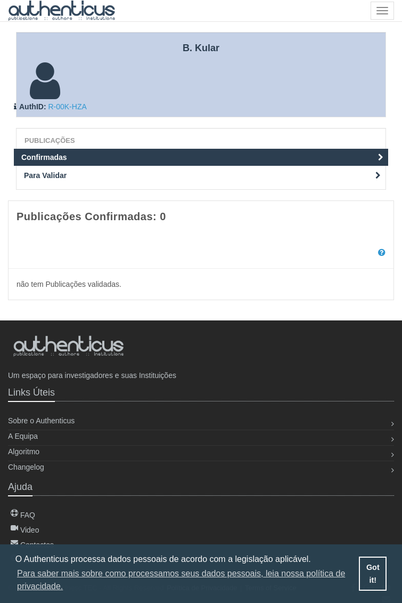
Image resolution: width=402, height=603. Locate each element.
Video (25, 530)
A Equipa (23, 436)
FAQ (23, 515)
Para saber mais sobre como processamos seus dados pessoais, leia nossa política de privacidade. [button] (181, 580)
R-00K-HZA (67, 106)
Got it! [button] (373, 573)
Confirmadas (202, 157)
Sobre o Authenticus (41, 420)
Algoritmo (23, 451)
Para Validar (202, 175)
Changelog (26, 467)
